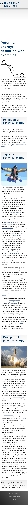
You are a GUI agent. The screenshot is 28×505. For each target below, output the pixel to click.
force (2, 83)
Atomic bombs (8, 415)
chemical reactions (16, 212)
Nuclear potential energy (12, 222)
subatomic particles (11, 303)
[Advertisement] (14, 24)
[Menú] (25, 3)
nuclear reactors (7, 228)
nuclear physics (7, 230)
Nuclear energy (12, 4)
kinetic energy (6, 387)
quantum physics (14, 300)
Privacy (14, 502)
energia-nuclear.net (14, 496)
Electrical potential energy (12, 253)
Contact (13, 499)
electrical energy (18, 397)
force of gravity (21, 199)
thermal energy (16, 235)
